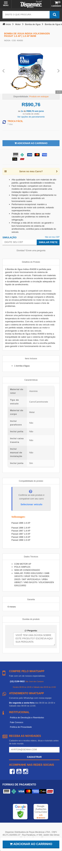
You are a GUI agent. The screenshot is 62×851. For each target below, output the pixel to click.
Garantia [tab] (31, 599)
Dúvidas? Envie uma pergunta (31, 250)
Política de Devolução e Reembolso (27, 717)
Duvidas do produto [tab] (31, 619)
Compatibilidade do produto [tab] (31, 481)
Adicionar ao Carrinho (31, 143)
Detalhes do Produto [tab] (31, 262)
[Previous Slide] (3, 70)
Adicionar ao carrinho (31, 844)
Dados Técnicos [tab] (31, 556)
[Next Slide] (58, 70)
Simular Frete (48, 242)
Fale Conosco (16, 722)
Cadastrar (34, 757)
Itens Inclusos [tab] (31, 358)
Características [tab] (31, 380)
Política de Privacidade (21, 727)
